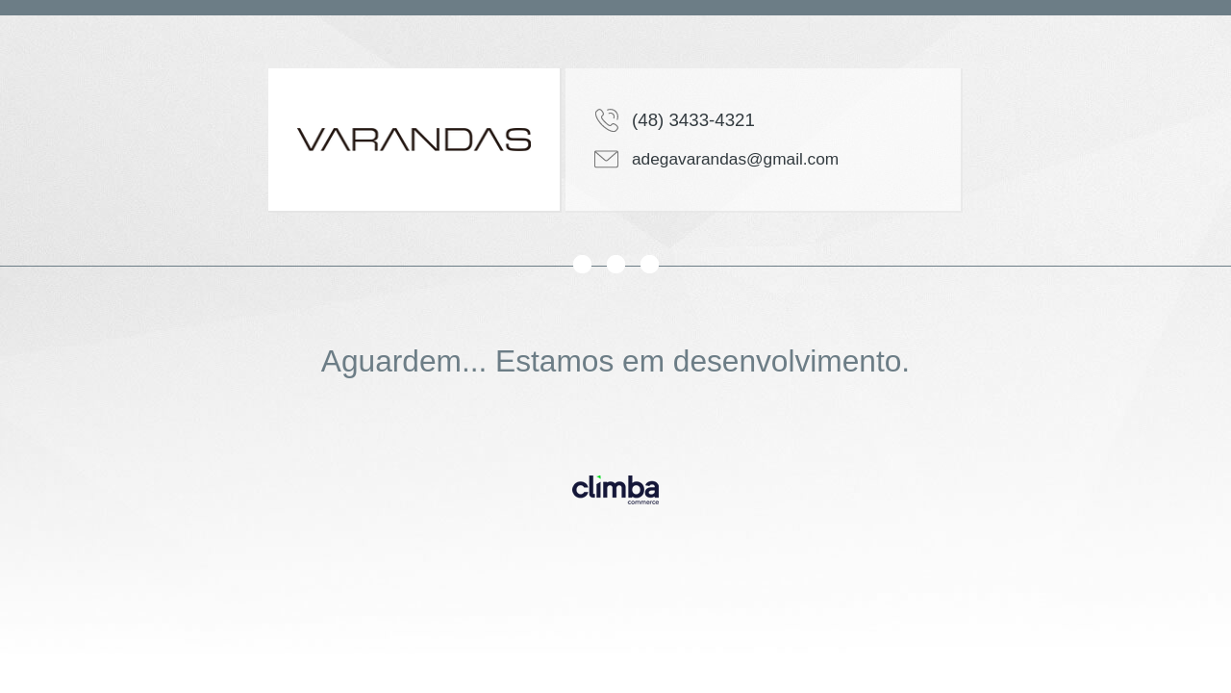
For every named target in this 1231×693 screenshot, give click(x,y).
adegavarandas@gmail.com (735, 158)
